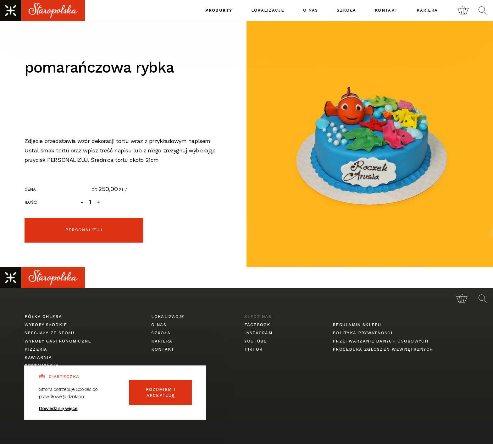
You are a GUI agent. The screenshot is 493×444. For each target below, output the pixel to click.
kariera (427, 10)
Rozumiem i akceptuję (160, 392)
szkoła (346, 10)
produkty (218, 10)
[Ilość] (90, 202)
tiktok (253, 349)
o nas (310, 10)
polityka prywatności (362, 333)
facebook (257, 324)
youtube (255, 341)
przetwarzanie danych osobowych (380, 341)
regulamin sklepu (357, 324)
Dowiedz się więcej (58, 408)
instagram (258, 333)
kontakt (386, 10)
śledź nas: (258, 316)
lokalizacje (267, 10)
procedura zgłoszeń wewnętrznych (383, 349)
